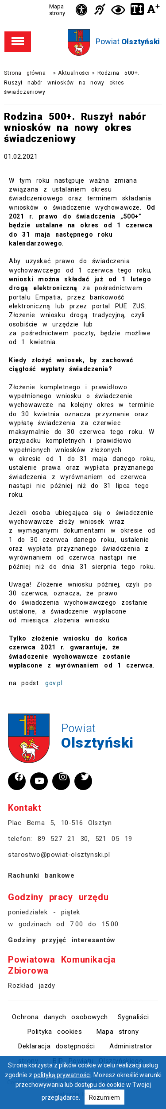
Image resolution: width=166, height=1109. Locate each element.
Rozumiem (104, 1097)
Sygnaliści (133, 1017)
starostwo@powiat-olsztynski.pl (59, 855)
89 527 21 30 (63, 839)
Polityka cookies (54, 1032)
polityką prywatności (62, 1074)
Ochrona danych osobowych (60, 1017)
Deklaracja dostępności (56, 1046)
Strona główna (25, 73)
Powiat (128, 41)
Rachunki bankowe (41, 875)
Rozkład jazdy (31, 986)
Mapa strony (57, 9)
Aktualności (74, 73)
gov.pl (54, 683)
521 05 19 (113, 839)
